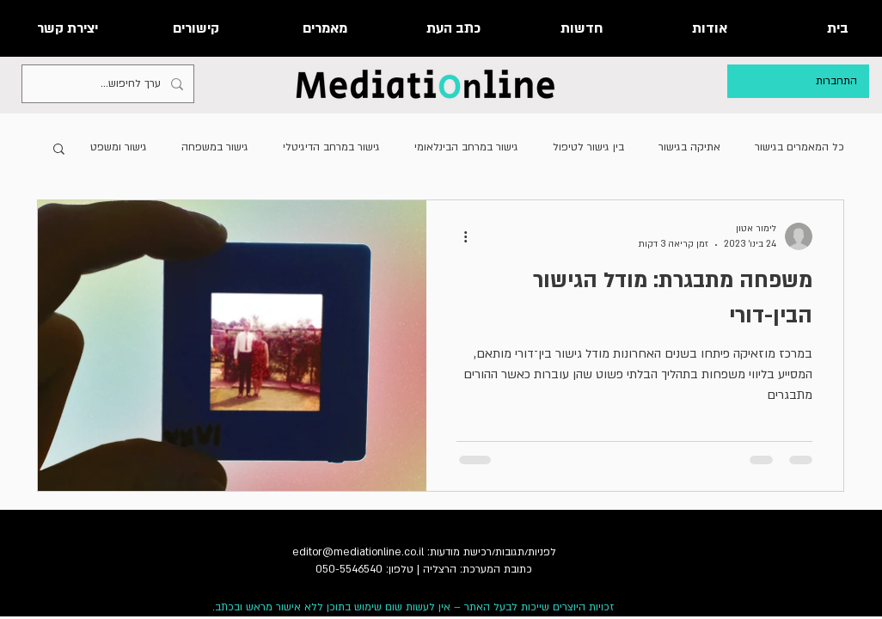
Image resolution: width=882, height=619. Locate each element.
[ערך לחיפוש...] (109, 83)
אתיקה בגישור (689, 147)
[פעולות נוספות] (459, 236)
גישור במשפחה (214, 147)
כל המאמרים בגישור (799, 147)
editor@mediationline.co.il (358, 552)
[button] (59, 150)
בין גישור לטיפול (588, 147)
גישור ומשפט (118, 147)
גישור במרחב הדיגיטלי (331, 147)
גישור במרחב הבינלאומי (466, 147)
